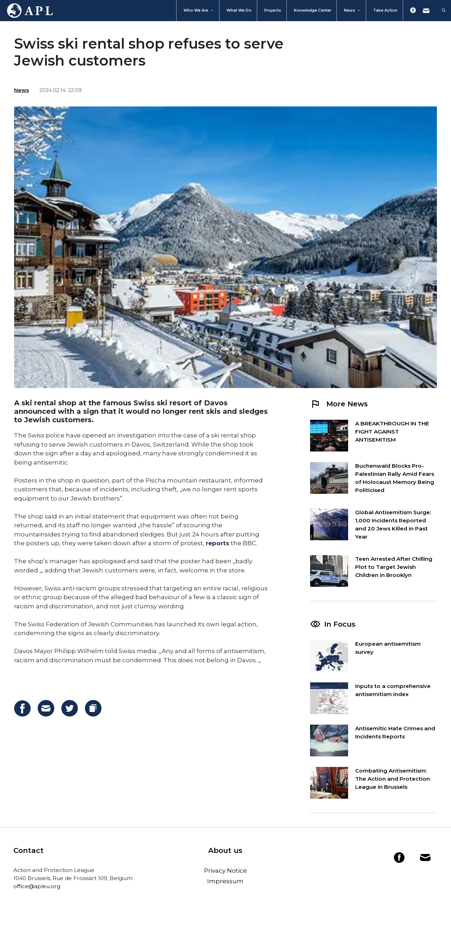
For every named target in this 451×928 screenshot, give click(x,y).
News (352, 10)
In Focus (340, 624)
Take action (385, 10)
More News (339, 404)
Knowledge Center (312, 10)
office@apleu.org (36, 886)
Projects (272, 10)
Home (26, 10)
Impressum (225, 881)
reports (217, 543)
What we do (239, 10)
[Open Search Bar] (440, 10)
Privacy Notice (225, 870)
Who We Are (199, 10)
